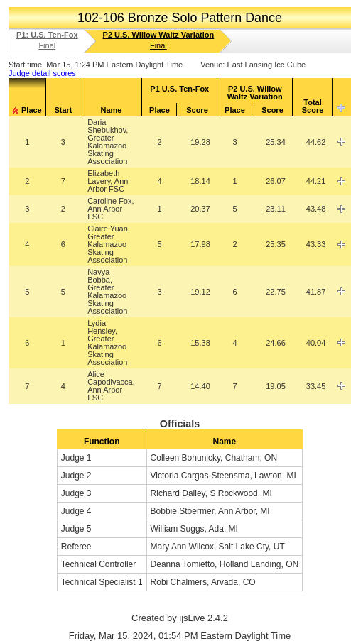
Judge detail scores (42, 73)
